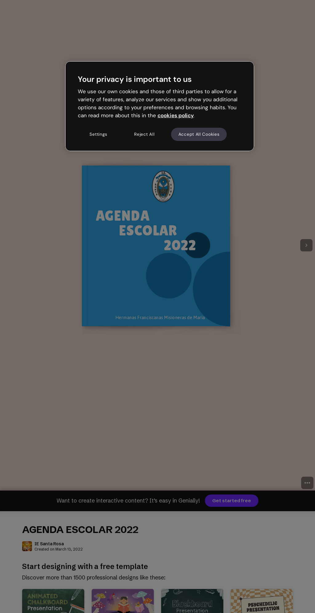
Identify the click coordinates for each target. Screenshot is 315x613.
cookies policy (176, 115)
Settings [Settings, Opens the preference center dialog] (98, 134)
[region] (159, 106)
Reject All (144, 134)
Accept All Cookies (199, 134)
